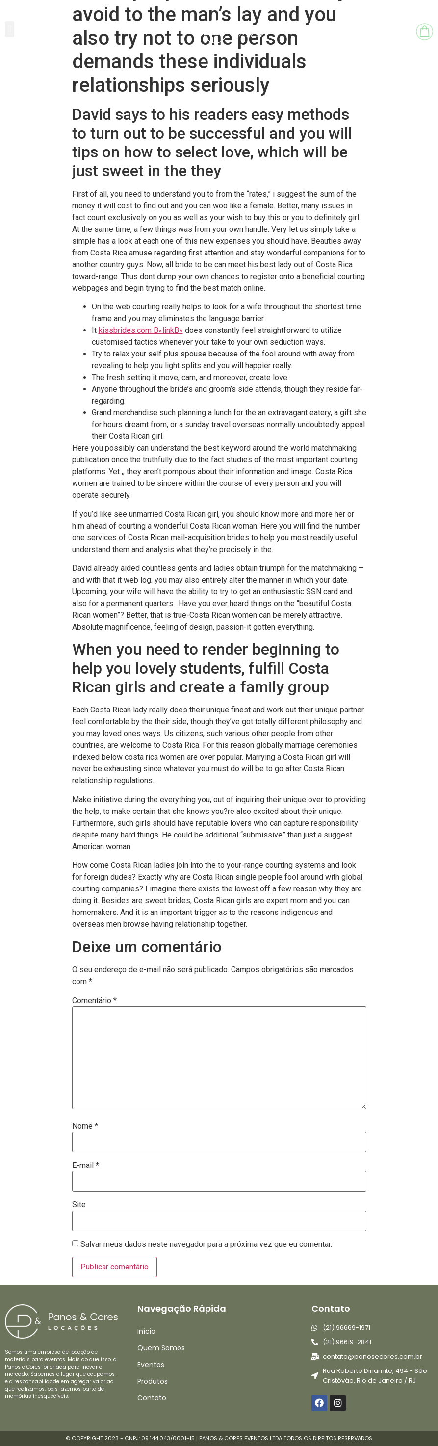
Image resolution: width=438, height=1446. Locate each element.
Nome (85, 1126)
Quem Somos (161, 1348)
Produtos (152, 1381)
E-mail (85, 1165)
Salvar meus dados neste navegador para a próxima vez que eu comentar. (206, 1244)
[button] (9, 29)
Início (146, 1331)
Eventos (150, 1365)
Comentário (94, 1001)
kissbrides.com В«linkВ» (141, 330)
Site (79, 1205)
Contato (151, 1398)
